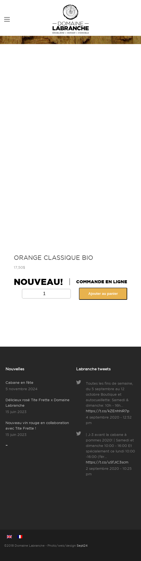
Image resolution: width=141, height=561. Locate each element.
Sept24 (82, 545)
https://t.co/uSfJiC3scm (107, 462)
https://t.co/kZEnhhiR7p (107, 411)
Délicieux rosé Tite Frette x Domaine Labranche (38, 402)
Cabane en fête (19, 382)
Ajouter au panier (103, 294)
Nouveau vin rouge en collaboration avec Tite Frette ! (37, 425)
